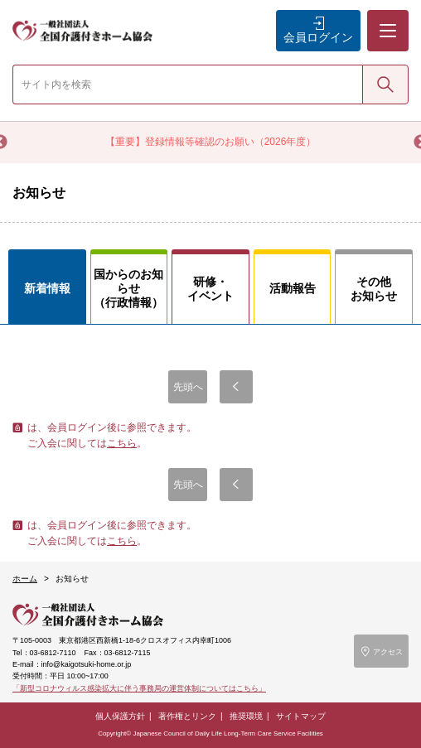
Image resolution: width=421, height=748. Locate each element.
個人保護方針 (120, 716)
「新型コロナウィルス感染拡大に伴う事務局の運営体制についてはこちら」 (139, 688)
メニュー (387, 17)
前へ (236, 386)
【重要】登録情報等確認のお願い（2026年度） (211, 141)
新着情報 (47, 288)
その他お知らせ (374, 288)
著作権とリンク (187, 716)
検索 (385, 83)
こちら (122, 443)
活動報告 (292, 288)
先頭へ (188, 387)
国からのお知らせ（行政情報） (128, 288)
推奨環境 (246, 716)
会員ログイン (318, 37)
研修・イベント (210, 288)
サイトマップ (301, 716)
